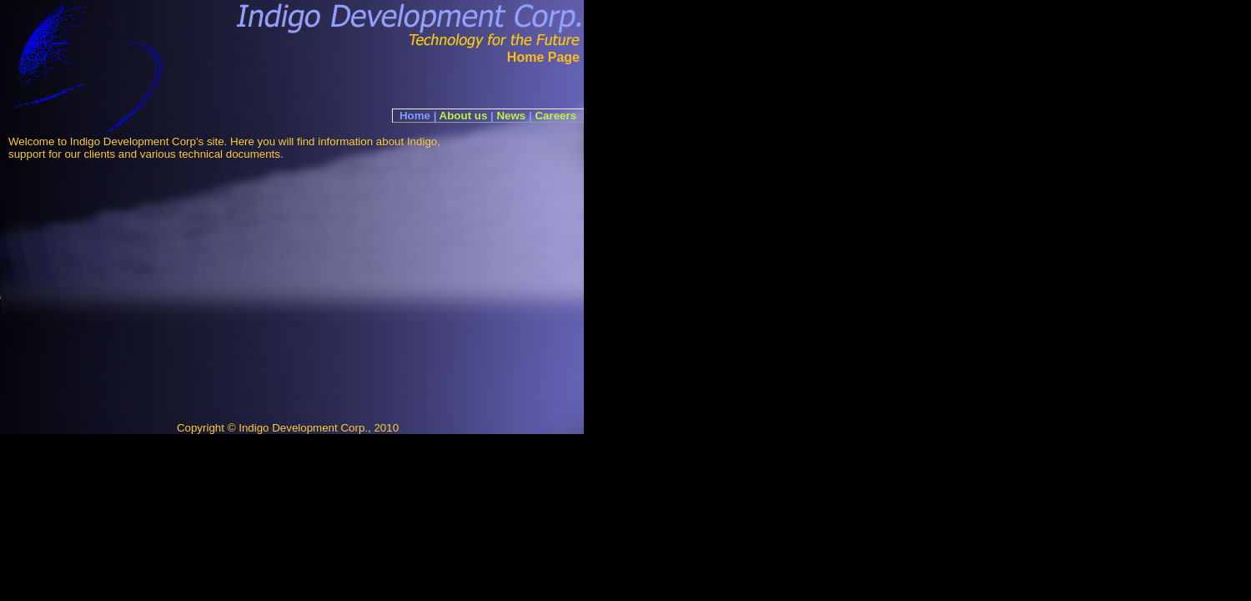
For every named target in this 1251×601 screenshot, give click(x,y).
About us (464, 115)
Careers (555, 115)
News (510, 115)
